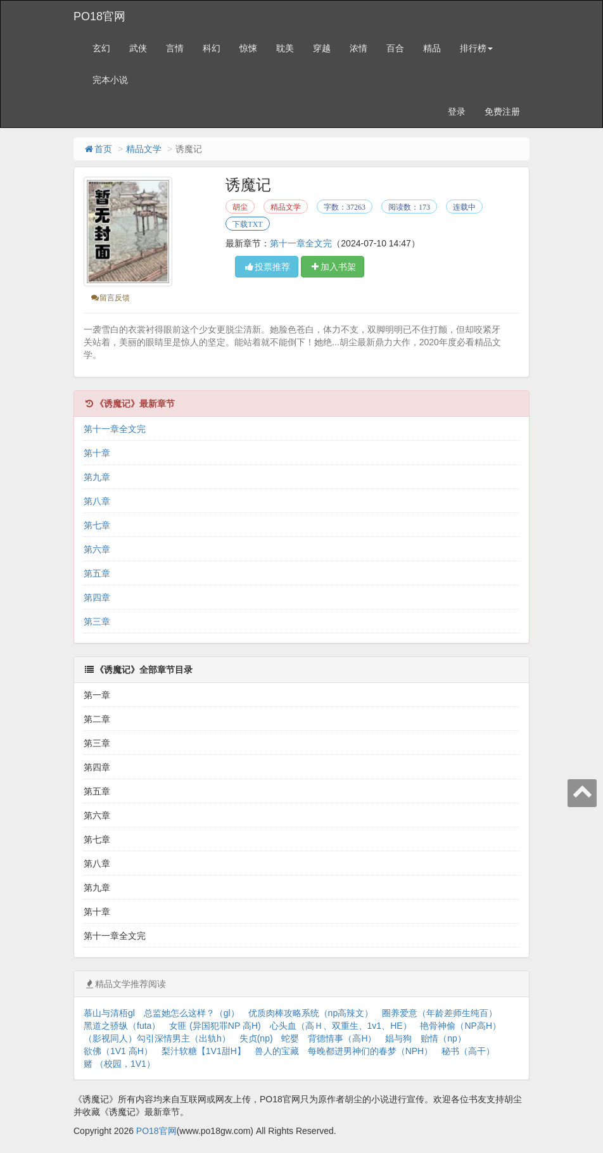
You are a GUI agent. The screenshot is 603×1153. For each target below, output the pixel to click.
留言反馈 (110, 297)
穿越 (322, 48)
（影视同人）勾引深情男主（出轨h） (157, 1038)
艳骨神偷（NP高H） (460, 1026)
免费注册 (502, 111)
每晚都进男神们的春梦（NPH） (370, 1051)
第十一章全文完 (301, 243)
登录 (457, 111)
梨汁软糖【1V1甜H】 (204, 1051)
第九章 (97, 477)
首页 (97, 149)
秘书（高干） (468, 1051)
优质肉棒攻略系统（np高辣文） (311, 1013)
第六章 (97, 549)
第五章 (97, 573)
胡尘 (240, 207)
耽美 (285, 48)
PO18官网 (99, 16)
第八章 (97, 501)
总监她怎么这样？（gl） (191, 1013)
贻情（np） (443, 1038)
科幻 (211, 48)
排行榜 (476, 48)
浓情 (358, 48)
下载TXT (247, 224)
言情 (175, 48)
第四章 (97, 597)
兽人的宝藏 (277, 1051)
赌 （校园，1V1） (119, 1064)
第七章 (97, 525)
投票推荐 (266, 267)
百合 (395, 48)
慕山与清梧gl (109, 1013)
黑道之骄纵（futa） (122, 1026)
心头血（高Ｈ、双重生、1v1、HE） (341, 1026)
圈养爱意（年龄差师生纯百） (439, 1013)
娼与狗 (398, 1038)
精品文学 (144, 149)
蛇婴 (290, 1038)
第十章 (97, 453)
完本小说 (110, 80)
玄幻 (101, 48)
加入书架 (332, 267)
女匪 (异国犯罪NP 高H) (214, 1026)
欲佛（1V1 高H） (118, 1051)
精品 (432, 48)
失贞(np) (256, 1038)
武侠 (138, 48)
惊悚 (248, 48)
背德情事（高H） (342, 1038)
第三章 (97, 621)
